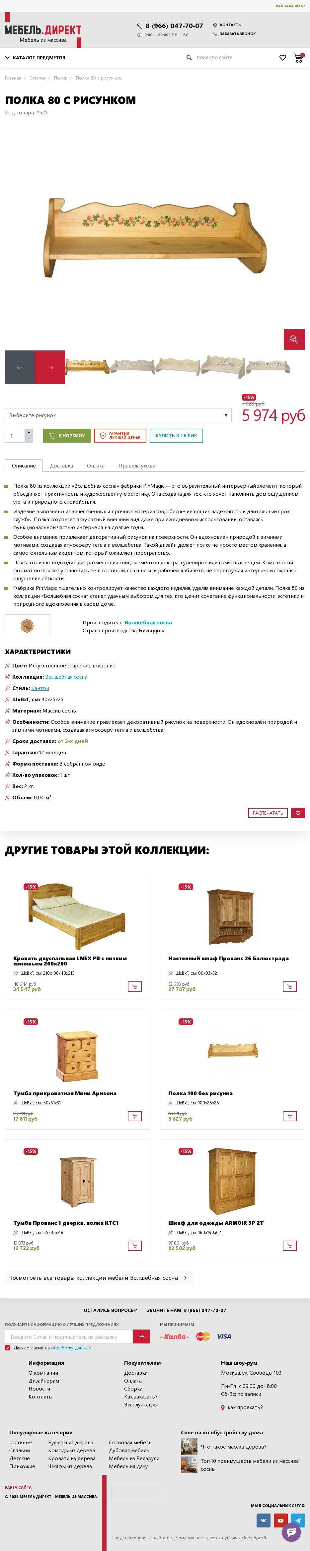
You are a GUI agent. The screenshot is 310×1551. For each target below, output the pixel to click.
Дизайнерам (44, 1380)
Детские (19, 1458)
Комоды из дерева (71, 1450)
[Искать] (189, 57)
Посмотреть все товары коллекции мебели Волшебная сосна (98, 1277)
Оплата (133, 1380)
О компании (43, 1372)
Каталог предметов (35, 57)
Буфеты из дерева (70, 1442)
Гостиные (20, 1442)
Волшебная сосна (66, 676)
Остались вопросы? (110, 1310)
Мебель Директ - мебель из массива (58, 1496)
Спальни (19, 1450)
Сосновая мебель (130, 1442)
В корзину (67, 435)
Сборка (133, 1388)
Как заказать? (290, 5)
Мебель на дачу (128, 1465)
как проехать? (242, 1406)
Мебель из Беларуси (134, 1458)
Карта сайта (18, 1487)
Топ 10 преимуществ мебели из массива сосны (240, 1465)
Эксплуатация (141, 1404)
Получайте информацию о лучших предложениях (61, 1324)
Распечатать (268, 813)
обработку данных (71, 1347)
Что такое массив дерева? (224, 1446)
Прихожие (22, 1465)
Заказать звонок (234, 33)
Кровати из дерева (72, 1458)
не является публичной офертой (230, 1537)
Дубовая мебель (129, 1450)
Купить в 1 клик (176, 435)
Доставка (135, 1372)
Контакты (227, 24)
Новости (39, 1388)
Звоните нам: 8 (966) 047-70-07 (186, 1310)
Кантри (40, 687)
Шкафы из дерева (70, 1465)
